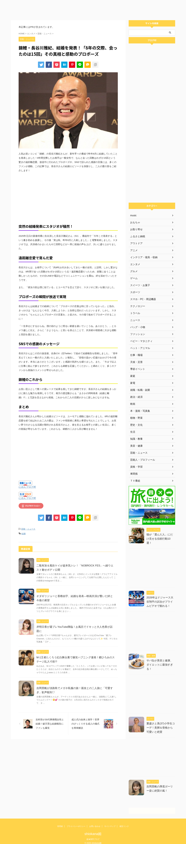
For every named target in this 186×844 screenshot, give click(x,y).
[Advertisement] (93, 9)
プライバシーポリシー (76, 823)
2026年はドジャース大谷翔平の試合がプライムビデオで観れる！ (160, 600)
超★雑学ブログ (93, 836)
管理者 (60, 823)
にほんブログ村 (27, 487)
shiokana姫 (93, 830)
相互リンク (124, 823)
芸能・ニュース (28, 529)
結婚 (24, 533)
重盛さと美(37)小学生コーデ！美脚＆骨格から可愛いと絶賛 (160, 724)
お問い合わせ (94, 823)
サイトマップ (109, 823)
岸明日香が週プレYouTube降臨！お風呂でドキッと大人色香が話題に (74, 626)
